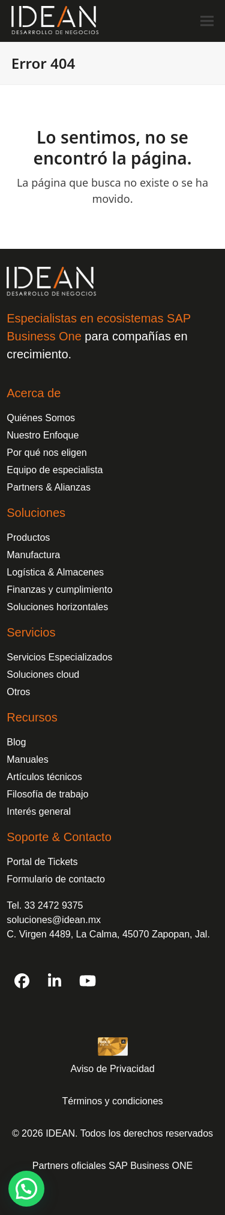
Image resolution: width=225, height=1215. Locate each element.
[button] (207, 21)
